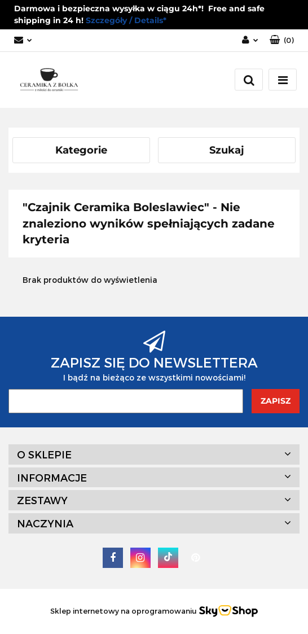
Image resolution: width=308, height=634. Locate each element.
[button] (282, 40)
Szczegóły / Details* (126, 20)
